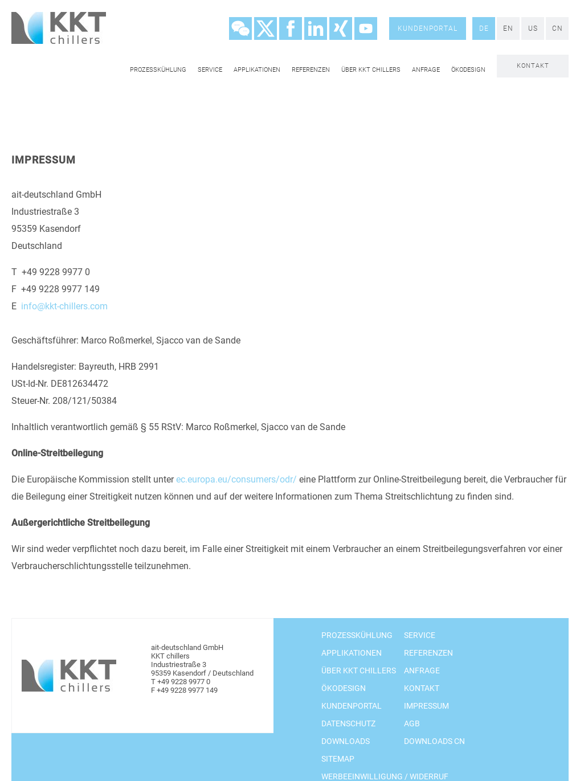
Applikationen (257, 69)
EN (508, 28)
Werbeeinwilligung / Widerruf (384, 776)
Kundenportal (428, 28)
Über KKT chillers (371, 69)
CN (557, 28)
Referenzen (311, 69)
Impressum (426, 705)
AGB (412, 723)
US (533, 28)
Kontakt (533, 65)
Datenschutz (348, 723)
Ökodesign (468, 69)
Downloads (345, 741)
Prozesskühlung (158, 69)
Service (210, 69)
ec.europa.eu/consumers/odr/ (236, 479)
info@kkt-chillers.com (64, 306)
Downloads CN (434, 741)
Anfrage (426, 69)
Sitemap (337, 758)
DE (484, 28)
